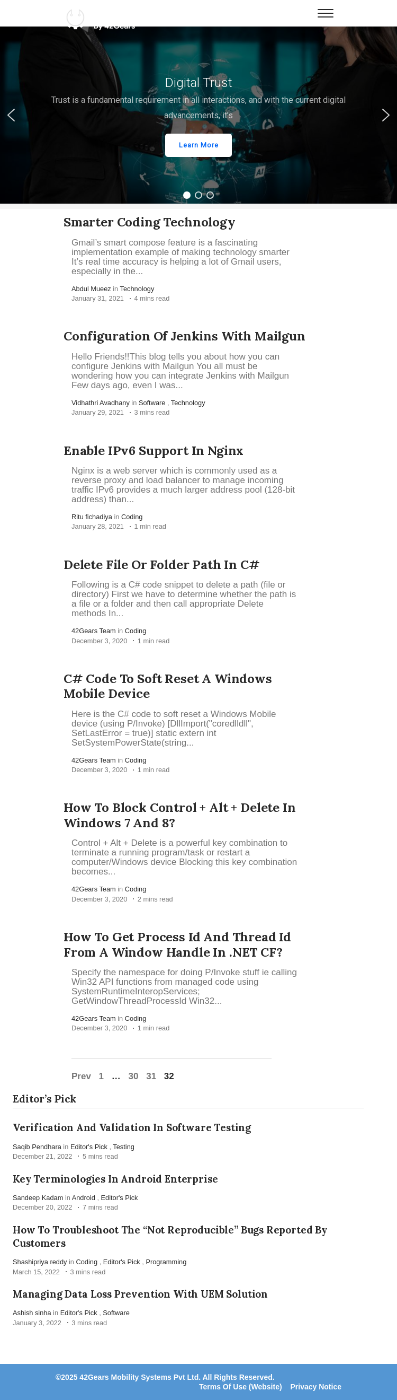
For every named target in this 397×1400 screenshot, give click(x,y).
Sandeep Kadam (38, 1198)
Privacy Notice (316, 1386)
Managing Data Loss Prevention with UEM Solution (140, 1294)
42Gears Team (93, 631)
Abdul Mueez (91, 289)
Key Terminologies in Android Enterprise (115, 1178)
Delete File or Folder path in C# (162, 564)
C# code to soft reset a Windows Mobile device (168, 686)
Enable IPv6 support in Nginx (153, 450)
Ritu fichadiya (91, 517)
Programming (166, 1262)
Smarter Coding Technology (150, 222)
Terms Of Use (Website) (240, 1386)
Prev (81, 1076)
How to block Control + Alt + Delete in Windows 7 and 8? (180, 815)
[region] (198, 115)
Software (152, 403)
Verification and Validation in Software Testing (132, 1127)
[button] (198, 115)
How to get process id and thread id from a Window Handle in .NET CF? (177, 944)
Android (83, 1198)
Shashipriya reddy (40, 1262)
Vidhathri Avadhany (100, 403)
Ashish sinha (32, 1313)
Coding (132, 517)
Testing (123, 1147)
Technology (137, 289)
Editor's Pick (88, 1147)
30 (134, 1076)
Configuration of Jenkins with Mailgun (184, 336)
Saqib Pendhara (37, 1147)
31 (151, 1076)
